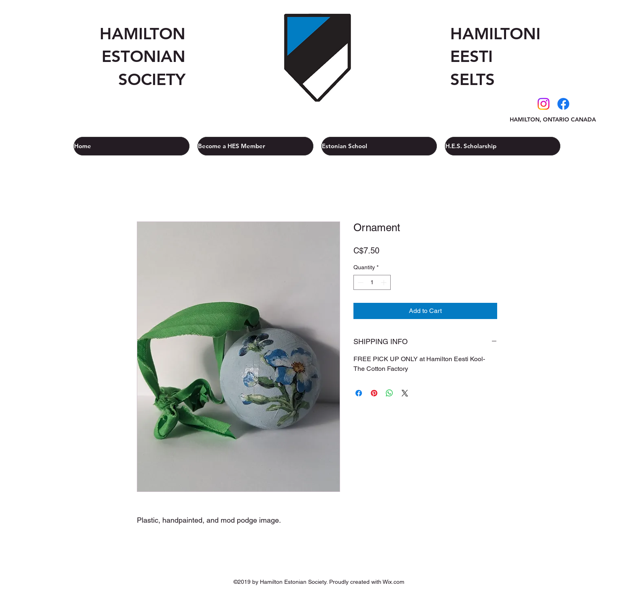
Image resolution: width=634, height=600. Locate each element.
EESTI (471, 56)
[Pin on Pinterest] (374, 393)
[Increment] (384, 282)
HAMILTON (142, 33)
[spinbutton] (372, 282)
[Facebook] (563, 104)
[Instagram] (543, 104)
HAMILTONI (495, 33)
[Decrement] (360, 282)
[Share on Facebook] (359, 393)
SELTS (472, 79)
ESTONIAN (143, 56)
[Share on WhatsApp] (389, 393)
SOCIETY (151, 79)
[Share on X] (405, 393)
